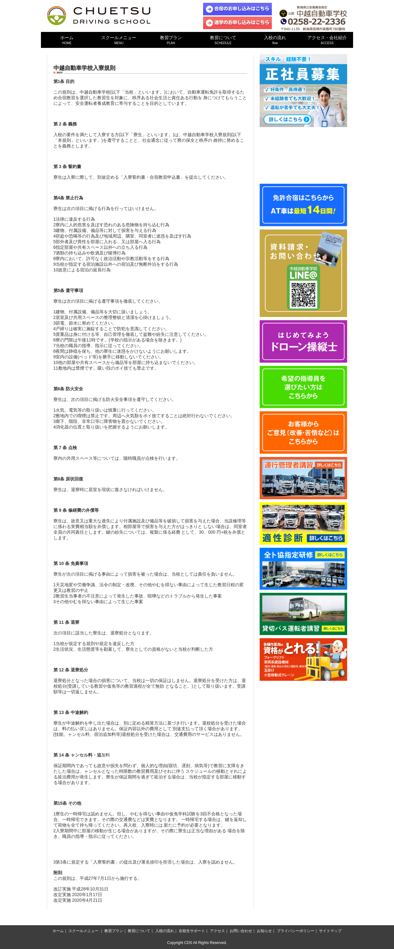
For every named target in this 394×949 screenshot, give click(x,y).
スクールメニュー (119, 40)
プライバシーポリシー (295, 931)
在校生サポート (192, 931)
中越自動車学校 (98, 15)
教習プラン (171, 40)
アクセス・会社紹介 (327, 40)
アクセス (217, 931)
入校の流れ (275, 40)
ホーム (67, 40)
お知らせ (264, 931)
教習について (223, 40)
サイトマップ (330, 931)
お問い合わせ (241, 931)
